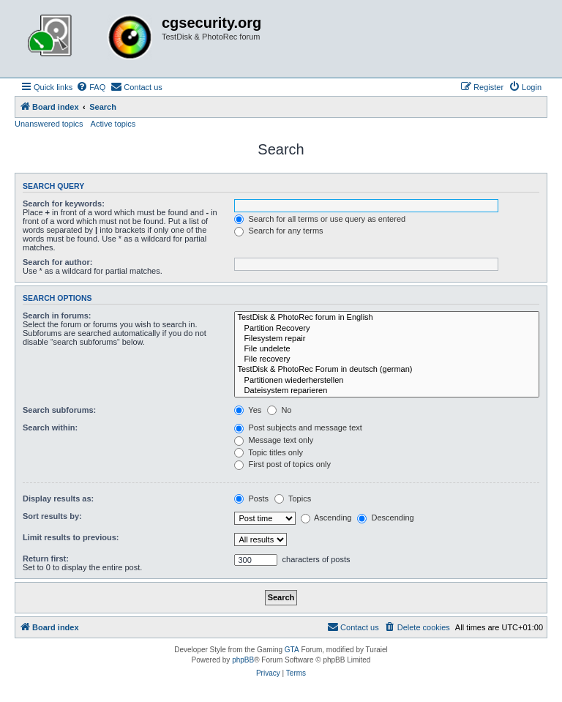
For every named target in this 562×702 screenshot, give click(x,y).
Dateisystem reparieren (387, 391)
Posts (251, 498)
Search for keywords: (64, 203)
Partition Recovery (387, 329)
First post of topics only (282, 464)
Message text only (273, 440)
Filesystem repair (387, 339)
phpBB (243, 660)
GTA (292, 650)
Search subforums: (59, 410)
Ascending (326, 517)
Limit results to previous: (71, 537)
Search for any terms (278, 230)
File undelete (387, 349)
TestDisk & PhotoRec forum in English (387, 318)
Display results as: (58, 498)
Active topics (113, 123)
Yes (247, 410)
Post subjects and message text (297, 427)
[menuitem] (90, 87)
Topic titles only (268, 452)
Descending (385, 517)
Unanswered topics (49, 123)
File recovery (387, 359)
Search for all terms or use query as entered (319, 218)
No (279, 410)
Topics (292, 498)
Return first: (46, 558)
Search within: (50, 427)
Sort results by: (52, 516)
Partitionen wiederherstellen (387, 381)
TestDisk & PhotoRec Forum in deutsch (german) (387, 370)
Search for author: (57, 262)
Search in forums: (57, 315)
